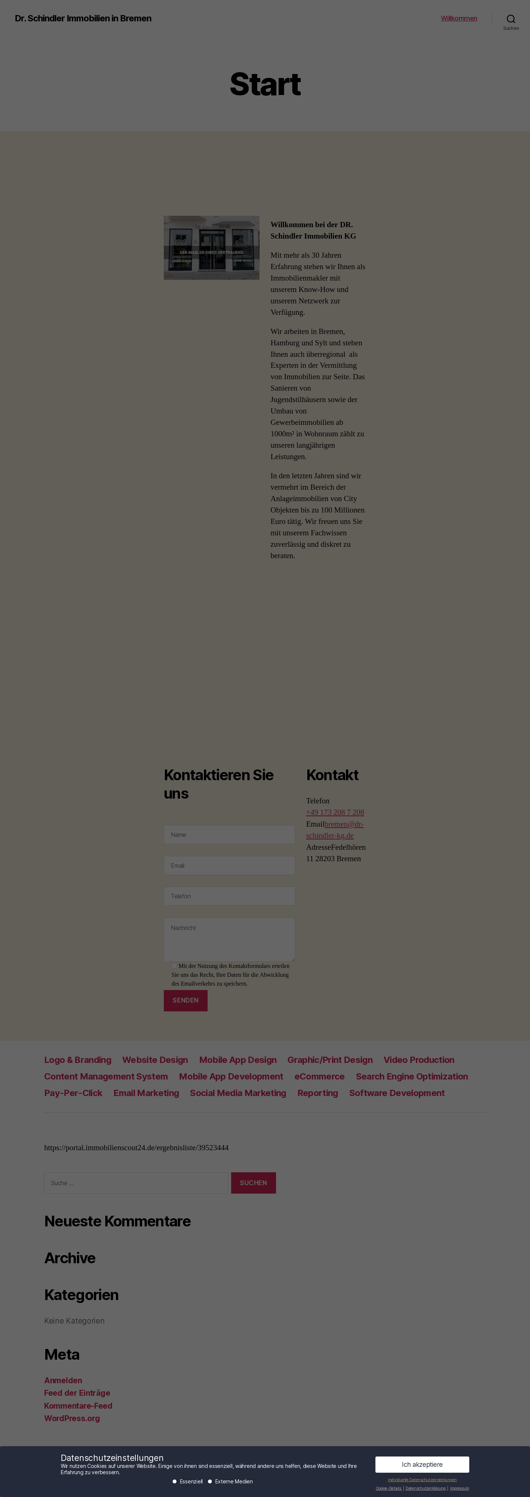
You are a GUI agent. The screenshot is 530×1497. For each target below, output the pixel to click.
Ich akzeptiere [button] (422, 1466)
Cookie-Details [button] (389, 1490)
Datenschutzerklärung (426, 1490)
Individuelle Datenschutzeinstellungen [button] (422, 1481)
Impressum (459, 1490)
